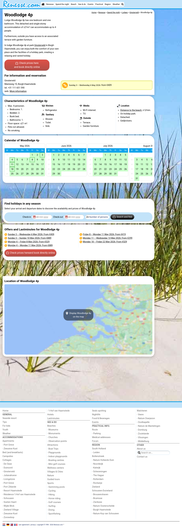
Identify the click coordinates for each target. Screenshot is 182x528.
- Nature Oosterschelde (103, 506)
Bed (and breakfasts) (13, 452)
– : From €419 (104, 234)
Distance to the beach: (131, 110)
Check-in (27, 217)
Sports (50, 483)
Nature (50, 475)
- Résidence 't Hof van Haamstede (19, 494)
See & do (82, 4)
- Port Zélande (9, 487)
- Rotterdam (98, 479)
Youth (5, 429)
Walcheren (142, 410)
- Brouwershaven (100, 494)
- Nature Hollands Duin (103, 460)
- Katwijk (96, 467)
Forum (95, 441)
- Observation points (57, 441)
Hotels (50, 414)
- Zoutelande (143, 433)
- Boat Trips (52, 448)
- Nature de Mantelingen (148, 426)
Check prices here (27, 65)
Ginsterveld (39, 45)
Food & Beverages (101, 418)
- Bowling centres (55, 460)
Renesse (50, 4)
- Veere (140, 414)
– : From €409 (31, 234)
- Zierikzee (97, 502)
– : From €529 (28, 241)
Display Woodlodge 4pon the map (78, 315)
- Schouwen (8, 498)
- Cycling (51, 491)
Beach (73, 4)
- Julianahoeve (10, 475)
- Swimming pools (56, 487)
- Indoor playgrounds (57, 456)
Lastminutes (53, 418)
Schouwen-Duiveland (102, 490)
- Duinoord (8, 467)
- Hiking (51, 494)
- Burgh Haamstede (101, 509)
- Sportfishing (53, 513)
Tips (5, 422)
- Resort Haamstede (12, 490)
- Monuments (53, 433)
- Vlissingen (142, 437)
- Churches (52, 437)
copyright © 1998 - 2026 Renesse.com (50, 524)
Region (108, 4)
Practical (99, 4)
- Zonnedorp (8, 517)
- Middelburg (143, 441)
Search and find (122, 217)
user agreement (23, 524)
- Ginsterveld (9, 471)
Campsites (8, 456)
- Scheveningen (99, 471)
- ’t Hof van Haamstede (58, 410)
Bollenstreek (98, 456)
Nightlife (96, 414)
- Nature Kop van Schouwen (105, 513)
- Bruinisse (97, 498)
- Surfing (51, 506)
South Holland (99, 448)
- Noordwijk (97, 464)
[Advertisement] (167, 79)
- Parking (96, 433)
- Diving (50, 510)
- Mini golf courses (56, 464)
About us (141, 448)
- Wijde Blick (8, 506)
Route (95, 429)
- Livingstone (9, 479)
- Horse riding (53, 498)
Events (91, 4)
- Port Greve (8, 445)
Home (6, 410)
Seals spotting (99, 410)
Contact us (142, 456)
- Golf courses (54, 502)
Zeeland (96, 487)
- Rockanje (97, 483)
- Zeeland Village (11, 509)
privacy (33, 524)
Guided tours (53, 479)
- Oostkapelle (143, 422)
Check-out (58, 217)
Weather (116, 4)
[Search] (122, 4)
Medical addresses (101, 437)
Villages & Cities (55, 471)
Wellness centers (55, 468)
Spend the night (62, 4)
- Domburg (142, 430)
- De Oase (7, 464)
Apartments (8, 441)
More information (18, 91)
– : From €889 (29, 238)
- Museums (52, 429)
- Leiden (96, 452)
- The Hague (98, 475)
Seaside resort (10, 418)
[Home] (43, 4)
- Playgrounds (54, 452)
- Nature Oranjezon (146, 418)
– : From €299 (107, 238)
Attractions (52, 445)
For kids (6, 426)
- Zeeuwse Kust (10, 448)
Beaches (51, 426)
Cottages (7, 460)
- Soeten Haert (9, 502)
